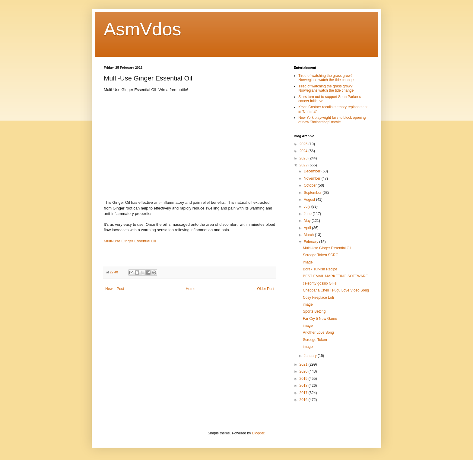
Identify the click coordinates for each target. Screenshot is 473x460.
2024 (304, 151)
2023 (304, 158)
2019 (304, 379)
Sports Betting (314, 311)
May (308, 221)
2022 (304, 165)
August (310, 199)
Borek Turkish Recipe (320, 269)
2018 (304, 385)
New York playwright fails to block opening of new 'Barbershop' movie (332, 119)
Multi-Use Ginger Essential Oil (130, 241)
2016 (304, 400)
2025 (304, 144)
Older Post (265, 289)
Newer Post (114, 289)
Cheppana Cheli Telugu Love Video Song (336, 290)
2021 (304, 364)
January (311, 356)
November (313, 178)
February (311, 242)
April (308, 228)
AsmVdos (142, 29)
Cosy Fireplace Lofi (318, 297)
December (313, 171)
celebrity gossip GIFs (320, 283)
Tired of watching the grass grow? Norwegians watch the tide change (326, 78)
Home (190, 289)
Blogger (258, 433)
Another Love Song (318, 332)
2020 (304, 371)
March (309, 235)
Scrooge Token (315, 340)
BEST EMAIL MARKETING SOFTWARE (335, 276)
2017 (304, 393)
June (308, 214)
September (313, 193)
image (308, 262)
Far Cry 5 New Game (320, 319)
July (307, 206)
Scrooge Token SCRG (320, 255)
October (311, 185)
